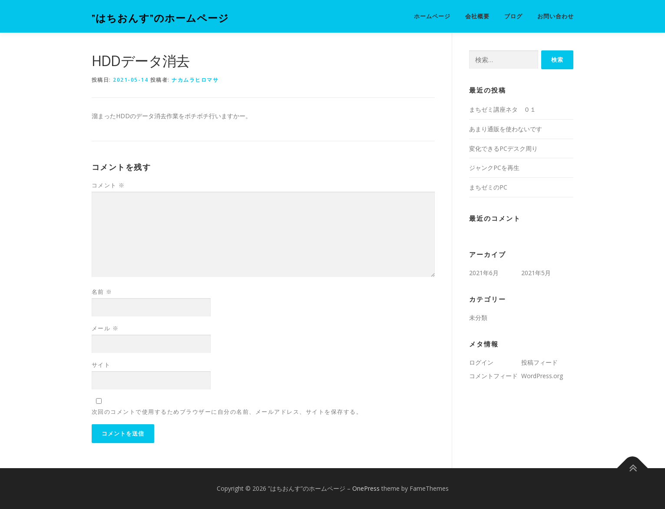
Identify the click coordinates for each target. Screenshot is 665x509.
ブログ (513, 16)
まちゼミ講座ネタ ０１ (502, 109)
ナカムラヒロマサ (195, 79)
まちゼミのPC (488, 187)
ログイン (481, 362)
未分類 (478, 317)
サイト (101, 365)
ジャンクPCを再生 (494, 167)
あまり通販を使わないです (505, 129)
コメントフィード (493, 376)
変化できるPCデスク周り (503, 148)
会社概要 (477, 16)
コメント (108, 185)
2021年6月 (484, 273)
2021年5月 (536, 273)
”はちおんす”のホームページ (160, 17)
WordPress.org (542, 376)
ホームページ (432, 16)
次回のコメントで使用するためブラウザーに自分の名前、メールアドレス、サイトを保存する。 (227, 412)
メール (105, 328)
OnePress (366, 488)
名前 (102, 292)
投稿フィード (539, 362)
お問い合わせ (555, 16)
